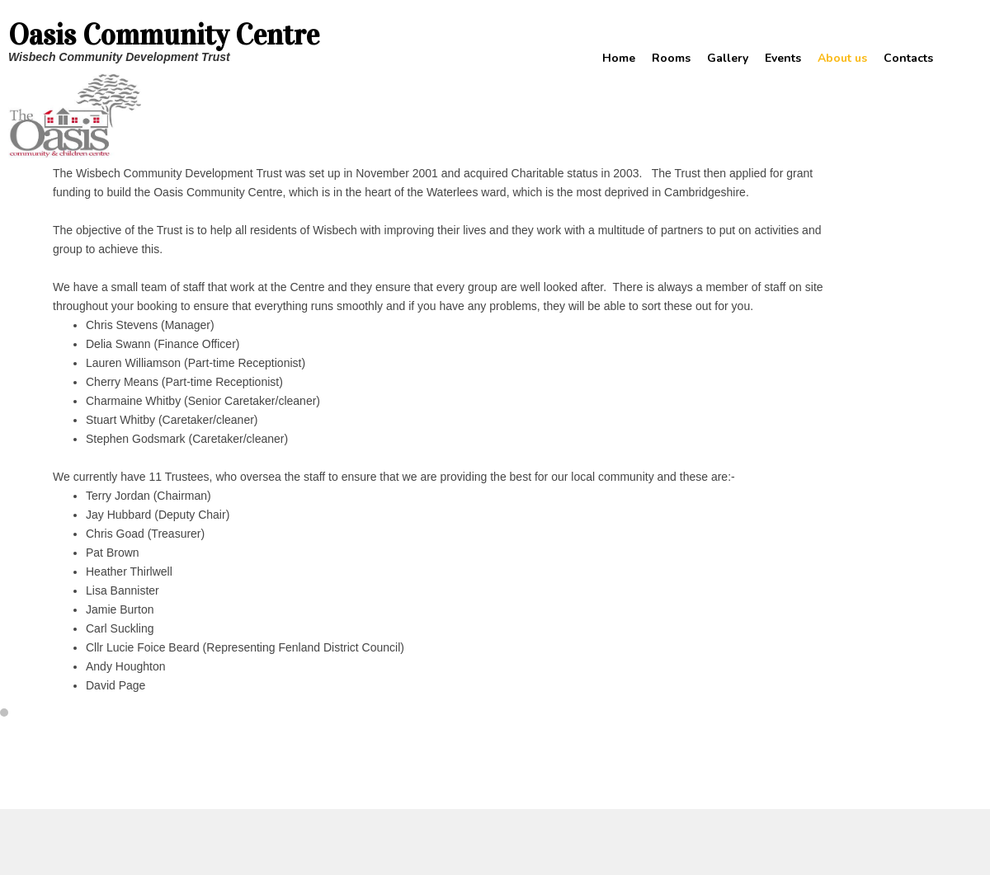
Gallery (727, 58)
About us (842, 58)
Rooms (671, 58)
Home (618, 58)
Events (783, 58)
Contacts (908, 58)
